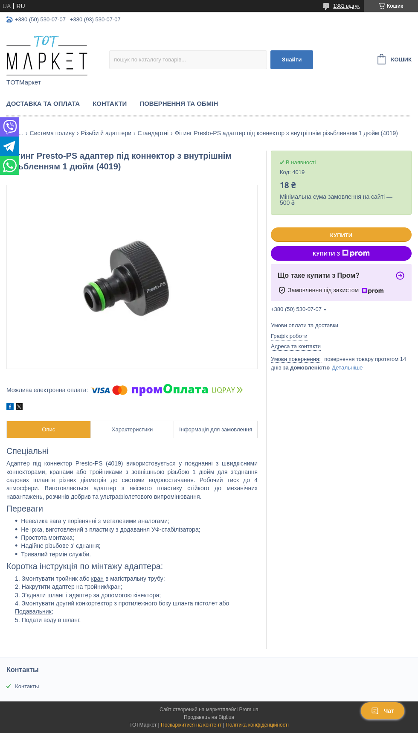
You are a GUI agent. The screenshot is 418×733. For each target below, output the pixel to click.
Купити (341, 235)
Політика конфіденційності (257, 725)
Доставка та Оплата (43, 103)
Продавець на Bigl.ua (209, 717)
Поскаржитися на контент (191, 725)
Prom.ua (248, 710)
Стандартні (152, 133)
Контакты (27, 686)
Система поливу (52, 133)
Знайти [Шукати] (292, 59)
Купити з (341, 253)
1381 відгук (346, 6)
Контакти (110, 103)
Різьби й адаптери (106, 133)
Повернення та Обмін (178, 103)
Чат (382, 711)
